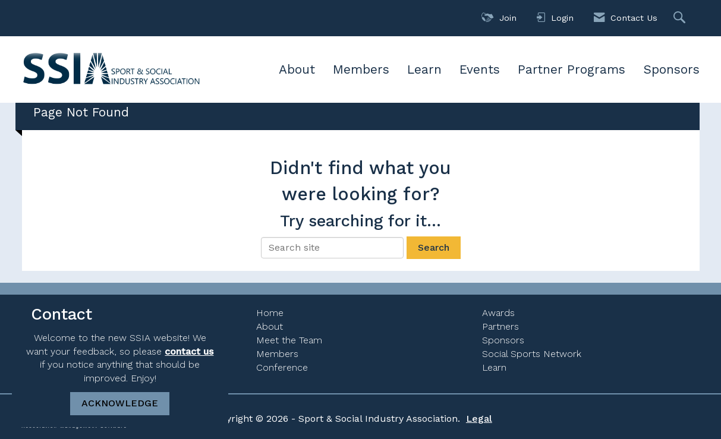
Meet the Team (289, 340)
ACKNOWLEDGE (119, 403)
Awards (498, 312)
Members (361, 69)
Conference (282, 367)
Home (270, 312)
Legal (479, 418)
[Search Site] (680, 18)
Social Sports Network (531, 353)
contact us (189, 351)
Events (479, 69)
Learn (424, 69)
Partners (500, 326)
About (297, 69)
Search (433, 247)
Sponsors (671, 69)
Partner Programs (571, 69)
